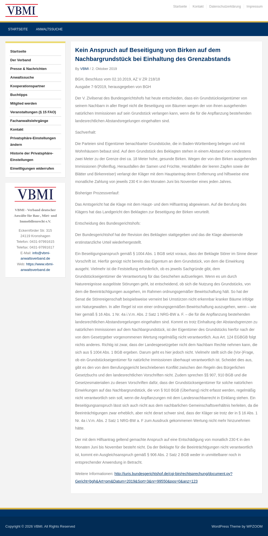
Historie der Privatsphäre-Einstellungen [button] (31, 156)
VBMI (84, 69)
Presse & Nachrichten (28, 69)
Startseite (180, 6)
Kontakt (198, 6)
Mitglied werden (23, 103)
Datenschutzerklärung (225, 6)
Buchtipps (19, 95)
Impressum (255, 6)
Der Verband (20, 60)
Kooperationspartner (27, 86)
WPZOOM (254, 526)
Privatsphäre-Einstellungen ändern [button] (33, 141)
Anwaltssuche (49, 29)
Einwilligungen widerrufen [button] (32, 168)
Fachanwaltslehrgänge (29, 121)
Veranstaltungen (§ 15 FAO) (33, 112)
